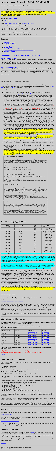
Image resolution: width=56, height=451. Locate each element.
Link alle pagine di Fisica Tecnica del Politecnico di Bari (19, 50)
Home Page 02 (32, 339)
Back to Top (3, 76)
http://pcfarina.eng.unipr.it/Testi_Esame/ (10, 421)
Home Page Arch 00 (33, 340)
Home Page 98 (32, 332)
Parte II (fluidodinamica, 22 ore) (9, 67)
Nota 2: (5, 184)
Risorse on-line (6, 409)
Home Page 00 (32, 335)
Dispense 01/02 (45, 337)
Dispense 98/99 (45, 332)
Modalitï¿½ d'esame (21, 82)
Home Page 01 (32, 337)
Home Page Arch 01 (33, 342)
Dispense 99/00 (45, 333)
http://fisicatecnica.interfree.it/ (8, 414)
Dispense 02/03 (45, 339)
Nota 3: (5, 202)
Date (10, 44)
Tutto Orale (12, 87)
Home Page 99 (32, 333)
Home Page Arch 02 (33, 344)
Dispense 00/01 (45, 335)
